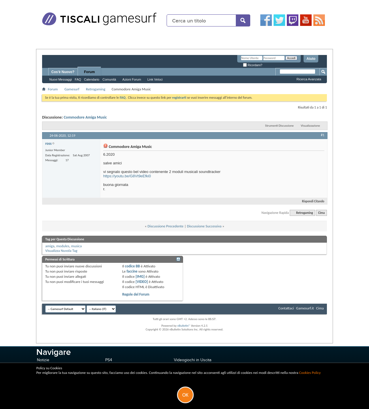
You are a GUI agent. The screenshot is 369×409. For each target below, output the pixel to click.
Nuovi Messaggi (60, 79)
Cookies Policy (310, 372)
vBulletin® (183, 326)
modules (62, 246)
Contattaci (286, 308)
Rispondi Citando (310, 201)
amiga (49, 246)
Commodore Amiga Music (85, 117)
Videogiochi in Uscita (192, 360)
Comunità (109, 79)
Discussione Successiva (204, 226)
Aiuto (310, 59)
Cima (321, 213)
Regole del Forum (135, 294)
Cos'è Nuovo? (62, 72)
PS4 (108, 360)
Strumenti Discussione (279, 126)
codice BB (132, 266)
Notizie (43, 360)
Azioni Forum (132, 79)
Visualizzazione (310, 126)
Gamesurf (71, 89)
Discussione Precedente (166, 226)
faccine (132, 271)
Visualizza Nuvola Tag (61, 250)
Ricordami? (252, 65)
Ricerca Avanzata (309, 79)
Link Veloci (155, 79)
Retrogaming (95, 89)
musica (76, 246)
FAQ (78, 79)
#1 (322, 135)
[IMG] (140, 276)
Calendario (91, 79)
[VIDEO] (141, 281)
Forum (89, 72)
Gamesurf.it (305, 308)
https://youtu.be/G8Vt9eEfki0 (127, 176)
